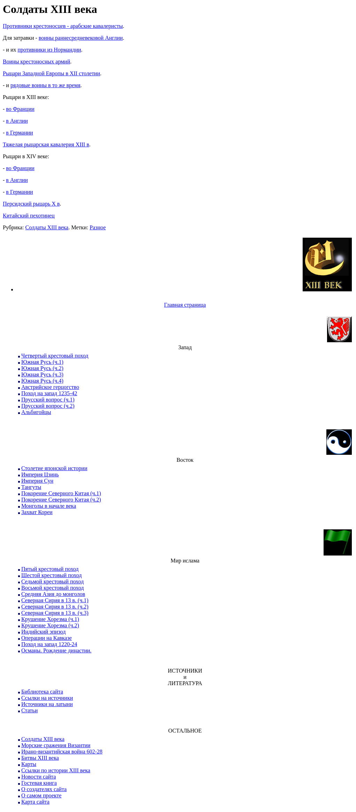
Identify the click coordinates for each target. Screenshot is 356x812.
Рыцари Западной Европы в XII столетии (51, 73)
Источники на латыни (47, 704)
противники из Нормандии (49, 50)
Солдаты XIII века (46, 227)
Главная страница (185, 305)
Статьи (29, 710)
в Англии (17, 121)
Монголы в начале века (48, 506)
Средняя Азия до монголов (53, 594)
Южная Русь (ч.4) (42, 381)
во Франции (20, 109)
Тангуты (31, 487)
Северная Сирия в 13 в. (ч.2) (55, 607)
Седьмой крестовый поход (52, 581)
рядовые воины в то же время (45, 85)
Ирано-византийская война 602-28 (62, 751)
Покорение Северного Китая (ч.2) (61, 500)
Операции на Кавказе (46, 638)
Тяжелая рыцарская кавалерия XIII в (46, 144)
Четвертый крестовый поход (54, 356)
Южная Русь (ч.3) (42, 374)
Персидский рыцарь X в (31, 204)
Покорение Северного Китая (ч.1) (61, 493)
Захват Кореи (37, 512)
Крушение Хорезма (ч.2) (50, 625)
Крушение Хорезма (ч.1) (50, 619)
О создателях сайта (44, 789)
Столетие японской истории (54, 468)
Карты (28, 764)
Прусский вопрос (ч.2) (48, 406)
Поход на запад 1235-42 (49, 393)
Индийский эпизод (43, 632)
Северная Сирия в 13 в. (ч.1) (55, 600)
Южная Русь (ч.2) (42, 368)
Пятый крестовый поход (49, 569)
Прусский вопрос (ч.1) (48, 400)
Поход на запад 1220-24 (49, 644)
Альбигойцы (36, 412)
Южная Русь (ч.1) (42, 362)
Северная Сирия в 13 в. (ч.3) (55, 613)
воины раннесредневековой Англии (81, 38)
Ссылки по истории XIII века (55, 770)
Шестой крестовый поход (51, 575)
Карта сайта (35, 802)
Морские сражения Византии (55, 745)
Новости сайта (38, 777)
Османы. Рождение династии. (56, 650)
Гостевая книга (39, 783)
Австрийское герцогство (50, 387)
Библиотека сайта (42, 692)
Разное (98, 227)
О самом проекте (41, 795)
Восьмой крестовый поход (52, 588)
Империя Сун (37, 481)
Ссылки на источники (47, 698)
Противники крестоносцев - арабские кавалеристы (63, 26)
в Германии (19, 133)
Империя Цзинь (40, 474)
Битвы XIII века (40, 758)
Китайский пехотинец (29, 216)
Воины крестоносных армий (36, 61)
